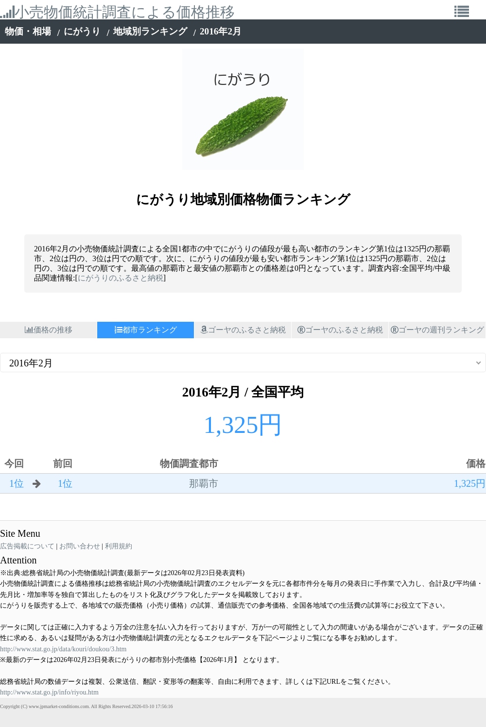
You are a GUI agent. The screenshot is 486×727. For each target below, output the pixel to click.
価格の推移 (48, 330)
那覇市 (203, 483)
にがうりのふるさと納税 (120, 278)
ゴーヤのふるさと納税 (243, 330)
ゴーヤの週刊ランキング (437, 330)
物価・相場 (28, 31)
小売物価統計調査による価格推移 (117, 12)
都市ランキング (146, 330)
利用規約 (118, 546)
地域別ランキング (150, 31)
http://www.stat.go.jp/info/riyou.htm (49, 692)
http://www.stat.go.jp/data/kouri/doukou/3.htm (63, 649)
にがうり (82, 31)
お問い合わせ (79, 546)
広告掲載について (27, 546)
